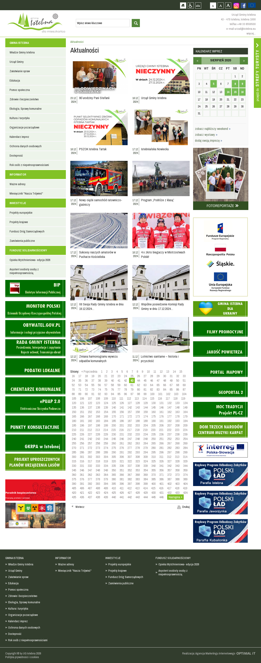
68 (177, 385)
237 (169, 434)
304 (106, 456)
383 (137, 479)
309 (145, 456)
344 (185, 465)
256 (82, 443)
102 (168, 394)
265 (153, 443)
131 (161, 403)
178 (177, 416)
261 (121, 443)
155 (114, 412)
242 (90, 438)
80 (138, 389)
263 (137, 443)
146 (161, 407)
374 (185, 474)
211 (82, 430)
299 (185, 452)
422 (90, 492)
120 (74, 403)
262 (129, 443)
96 (125, 394)
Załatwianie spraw (20, 71)
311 (161, 456)
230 (114, 434)
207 (169, 425)
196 (82, 425)
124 (106, 403)
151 (82, 412)
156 (121, 412)
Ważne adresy (17, 184)
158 (137, 412)
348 (98, 470)
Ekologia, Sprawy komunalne (26, 108)
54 (86, 385)
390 (74, 483)
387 (169, 479)
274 (106, 447)
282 (169, 447)
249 (145, 438)
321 (121, 461)
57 (105, 385)
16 (73, 376)
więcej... (251, 33)
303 (98, 456)
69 (184, 385)
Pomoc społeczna (20, 90)
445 (153, 497)
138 (98, 407)
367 (129, 474)
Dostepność (16, 155)
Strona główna (183, 5)
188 (137, 421)
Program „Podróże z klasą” (157, 200)
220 (153, 430)
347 (90, 470)
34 (73, 380)
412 (129, 488)
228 (98, 434)
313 (177, 456)
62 (138, 385)
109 (106, 398)
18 (86, 376)
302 (90, 456)
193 (177, 421)
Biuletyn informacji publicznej (35, 288)
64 (151, 385)
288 (98, 452)
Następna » (175, 497)
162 (169, 412)
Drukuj (186, 507)
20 (99, 376)
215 (113, 430)
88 (73, 394)
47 (158, 380)
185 (114, 421)
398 (137, 483)
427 (129, 492)
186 (121, 421)
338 (137, 465)
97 (131, 394)
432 (169, 492)
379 (106, 479)
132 (169, 403)
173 (137, 416)
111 (121, 398)
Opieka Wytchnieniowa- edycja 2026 (30, 260)
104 (184, 394)
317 (90, 461)
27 (145, 376)
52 (73, 385)
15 (180, 371)
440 (114, 497)
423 (98, 492)
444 (145, 497)
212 (89, 430)
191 (161, 421)
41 (118, 380)
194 (185, 421)
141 (121, 407)
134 (185, 403)
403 (177, 483)
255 (74, 443)
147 (169, 407)
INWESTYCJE (18, 203)
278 (137, 447)
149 (185, 407)
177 (169, 416)
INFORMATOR (18, 174)
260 (114, 443)
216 (121, 430)
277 (129, 447)
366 (121, 474)
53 (79, 385)
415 (153, 488)
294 (145, 452)
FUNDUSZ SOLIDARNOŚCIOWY (28, 250)
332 (90, 465)
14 (174, 371)
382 (129, 479)
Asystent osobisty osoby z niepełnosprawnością (24, 271)
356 (161, 470)
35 (79, 380)
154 (106, 412)
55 (92, 385)
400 (153, 483)
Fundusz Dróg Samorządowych (27, 231)
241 (82, 438)
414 (145, 488)
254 (185, 438)
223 (177, 430)
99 (145, 394)
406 (82, 488)
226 (82, 434)
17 (79, 376)
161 (161, 412)
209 (185, 425)
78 (125, 389)
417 (169, 488)
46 (151, 380)
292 (129, 452)
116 (160, 398)
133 (177, 403)
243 (98, 438)
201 (121, 425)
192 (169, 421)
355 (153, 470)
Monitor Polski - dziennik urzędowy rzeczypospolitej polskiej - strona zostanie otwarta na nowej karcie (35, 309)
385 (153, 479)
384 (145, 479)
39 (105, 380)
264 (145, 443)
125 (114, 403)
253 (177, 438)
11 (154, 371)
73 (92, 389)
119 (183, 398)
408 (98, 488)
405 (74, 488)
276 (121, 447)
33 (184, 376)
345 (74, 470)
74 (99, 389)
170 (114, 416)
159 (145, 412)
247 (129, 438)
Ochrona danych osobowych (26, 146)
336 (121, 465)
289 (106, 452)
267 (169, 443)
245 (114, 438)
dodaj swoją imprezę (208, 140)
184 (106, 421)
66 (164, 385)
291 (121, 452)
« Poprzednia (89, 371)
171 (121, 416)
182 (90, 421)
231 (121, 434)
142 (129, 407)
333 (98, 465)
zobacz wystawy (206, 134)
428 (137, 492)
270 (74, 447)
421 (82, 492)
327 (169, 461)
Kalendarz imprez (19, 137)
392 (90, 483)
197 (90, 425)
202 (129, 425)
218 (137, 430)
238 (177, 434)
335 (114, 465)
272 (90, 447)
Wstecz (79, 507)
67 (171, 385)
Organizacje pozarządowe (24, 127)
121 (82, 403)
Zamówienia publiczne (22, 241)
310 (153, 456)
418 (177, 488)
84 (164, 389)
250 (153, 438)
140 (114, 407)
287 (90, 452)
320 (114, 461)
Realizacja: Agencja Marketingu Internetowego (208, 653)
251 (161, 438)
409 (106, 488)
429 (145, 492)
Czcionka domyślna (213, 5)
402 (169, 483)
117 (168, 398)
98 (138, 394)
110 (114, 398)
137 (90, 407)
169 (106, 416)
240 (74, 438)
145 (153, 407)
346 (82, 470)
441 (121, 497)
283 (177, 447)
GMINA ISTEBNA (19, 43)
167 (90, 416)
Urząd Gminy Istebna (153, 98)
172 (129, 416)
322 (129, 461)
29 (158, 376)
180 (74, 421)
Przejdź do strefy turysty (257, 73)
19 (92, 376)
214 (105, 430)
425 (114, 492)
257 (90, 443)
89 (79, 394)
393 (98, 483)
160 (153, 412)
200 (114, 425)
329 (185, 461)
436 (82, 497)
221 (161, 430)
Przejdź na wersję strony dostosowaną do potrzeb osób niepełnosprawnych (190, 5)
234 (145, 434)
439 (106, 497)
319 (106, 461)
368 (137, 474)
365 (114, 474)
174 (145, 416)
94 (112, 394)
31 (171, 376)
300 (74, 456)
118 (175, 398)
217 (129, 430)
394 (106, 483)
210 (74, 430)
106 (82, 398)
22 (112, 376)
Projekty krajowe (19, 222)
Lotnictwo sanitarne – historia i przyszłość (160, 358)
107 (90, 398)
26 (138, 376)
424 (106, 492)
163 (177, 412)
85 (171, 389)
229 (106, 434)
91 (92, 394)
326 (161, 461)
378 (98, 479)
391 (82, 483)
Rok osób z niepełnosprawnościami (29, 165)
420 (74, 492)
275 (114, 447)
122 (90, 403)
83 (158, 389)
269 (185, 443)
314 (185, 456)
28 (151, 376)
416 (161, 488)
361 (82, 474)
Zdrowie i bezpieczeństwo (24, 99)
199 (106, 425)
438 (98, 497)
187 (129, 421)
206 (161, 425)
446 (161, 497)
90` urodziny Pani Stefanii (94, 98)
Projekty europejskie (21, 212)
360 (74, 474)
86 (177, 389)
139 (106, 407)
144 (145, 407)
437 (90, 497)
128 (137, 403)
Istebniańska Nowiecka (155, 149)
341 (161, 465)
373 (177, 474)
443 (137, 497)
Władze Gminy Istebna (22, 52)
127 (129, 403)
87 (184, 389)
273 (98, 447)
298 (177, 452)
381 (121, 479)
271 (82, 447)
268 (177, 443)
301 (82, 456)
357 (169, 470)
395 (114, 483)
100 (152, 394)
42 (125, 380)
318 (98, 461)
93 (105, 394)
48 (164, 380)
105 (74, 398)
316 (82, 461)
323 (137, 461)
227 (90, 434)
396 (121, 483)
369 (145, 474)
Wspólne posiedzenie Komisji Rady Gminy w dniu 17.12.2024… (162, 306)
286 (82, 452)
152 (90, 412)
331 (82, 465)
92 (99, 394)
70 (73, 389)
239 (185, 434)
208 (177, 425)
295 (153, 452)
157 (129, 412)
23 (118, 376)
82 (151, 389)
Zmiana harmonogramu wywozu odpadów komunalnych (98, 358)
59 (118, 385)
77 (118, 389)
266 (161, 443)
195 (74, 425)
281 (161, 447)
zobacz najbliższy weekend (213, 128)
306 (121, 456)
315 (74, 461)
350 (114, 470)
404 (185, 483)
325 (153, 461)
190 (153, 421)
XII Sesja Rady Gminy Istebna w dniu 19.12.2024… (101, 306)
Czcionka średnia (220, 5)
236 (161, 434)
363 (98, 474)
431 (161, 492)
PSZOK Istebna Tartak (92, 149)
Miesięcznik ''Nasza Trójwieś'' (26, 193)
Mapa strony (198, 5)
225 (74, 434)
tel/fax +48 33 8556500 (243, 24)
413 (137, 488)
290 (114, 452)
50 (177, 380)
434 (185, 492)
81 (145, 389)
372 (169, 474)
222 (169, 430)
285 (74, 452)
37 (92, 380)
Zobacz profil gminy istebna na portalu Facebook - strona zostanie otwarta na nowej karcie (243, 5)
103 (176, 394)
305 (114, 456)
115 (152, 398)
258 (98, 443)
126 (121, 403)
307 (129, 456)
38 (99, 380)
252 (169, 438)
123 (98, 403)
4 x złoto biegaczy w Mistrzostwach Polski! (163, 254)
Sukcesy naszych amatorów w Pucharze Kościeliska (97, 254)
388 (177, 479)
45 (145, 380)
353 (137, 470)
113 (137, 398)
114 (144, 398)
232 (129, 434)
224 (185, 430)
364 (106, 474)
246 (121, 438)
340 (153, 465)
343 (177, 465)
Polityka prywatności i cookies (22, 657)
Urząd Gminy (17, 62)
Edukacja (15, 80)
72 (86, 389)
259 (106, 443)
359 (185, 470)
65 (158, 385)
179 (185, 416)
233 (137, 434)
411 (121, 488)
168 (98, 416)
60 (125, 385)
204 (145, 425)
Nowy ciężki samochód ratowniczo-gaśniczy (100, 202)
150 (74, 412)
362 (90, 474)
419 (185, 488)
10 (148, 371)
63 (145, 385)
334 (106, 465)
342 (169, 465)
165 (74, 416)
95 (118, 394)
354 (145, 470)
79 (131, 389)
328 (177, 461)
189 (145, 421)
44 (138, 380)
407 (90, 488)
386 (161, 479)
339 (145, 465)
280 (153, 447)
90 (86, 394)
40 (112, 380)
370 (153, 474)
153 (98, 412)
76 (112, 389)
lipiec (197, 60)
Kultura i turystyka (20, 118)
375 (74, 479)
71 (79, 389)
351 (121, 470)
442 (129, 497)
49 (171, 380)
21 (105, 376)
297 (169, 452)
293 (137, 452)
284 (185, 447)
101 (160, 394)
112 (129, 398)
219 (145, 430)
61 (131, 385)
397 (129, 483)
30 (164, 376)
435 (74, 497)
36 (86, 380)
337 (129, 465)
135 (74, 407)
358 (177, 470)
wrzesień (244, 60)
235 (153, 434)
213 (97, 430)
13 (167, 371)
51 (184, 380)
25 (131, 376)
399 (145, 483)
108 (98, 398)
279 (145, 447)
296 (161, 452)
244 (106, 438)
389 (185, 479)
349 (106, 470)
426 (121, 492)
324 (145, 461)
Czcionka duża (228, 5)
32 (177, 376)
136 (82, 407)
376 (82, 479)
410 (114, 488)
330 (74, 465)
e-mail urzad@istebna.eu (241, 29)
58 (112, 385)
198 (98, 425)
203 (137, 425)
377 (90, 479)
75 (105, 389)
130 (153, 403)
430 (153, 492)
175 (153, 416)
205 (153, 425)
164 (185, 412)
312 (169, 456)
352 (129, 470)
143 (137, 407)
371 (161, 474)
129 (145, 403)
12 (161, 371)
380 (114, 479)
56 (99, 385)
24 (125, 376)
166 (82, 416)
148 (177, 407)
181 (82, 421)
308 (137, 456)
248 (137, 438)
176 (161, 416)
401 (161, 483)
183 (98, 421)
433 (177, 492)
